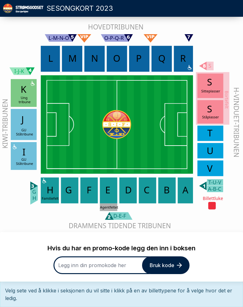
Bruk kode (166, 265)
